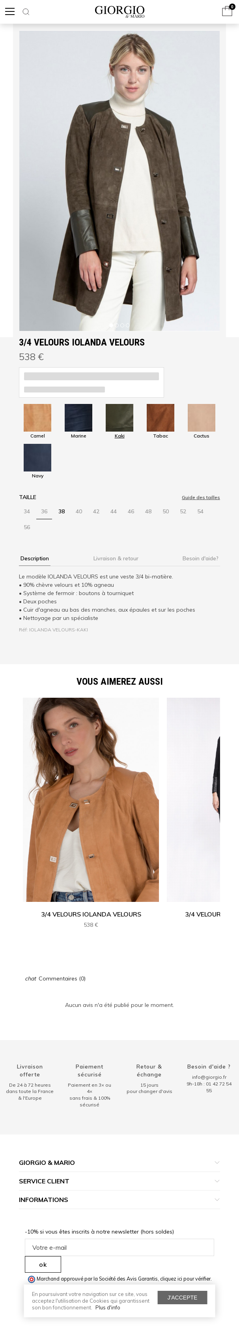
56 (27, 527)
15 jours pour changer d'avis (149, 1088)
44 (113, 511)
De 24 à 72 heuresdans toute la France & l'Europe (30, 1091)
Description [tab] (35, 558)
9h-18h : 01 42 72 (209, 1087)
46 (131, 511)
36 (44, 511)
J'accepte (183, 1297)
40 (79, 511)
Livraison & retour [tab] (115, 558)
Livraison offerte (30, 1070)
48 (148, 511)
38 (61, 511)
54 (200, 511)
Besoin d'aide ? (209, 1066)
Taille (27, 497)
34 (27, 511)
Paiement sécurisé (89, 1070)
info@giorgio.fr (209, 1077)
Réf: (23, 630)
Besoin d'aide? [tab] (200, 558)
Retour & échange (149, 1070)
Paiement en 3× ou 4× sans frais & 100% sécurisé (89, 1095)
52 (183, 511)
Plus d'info (107, 1307)
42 (96, 511)
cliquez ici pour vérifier (185, 1278)
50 (165, 511)
